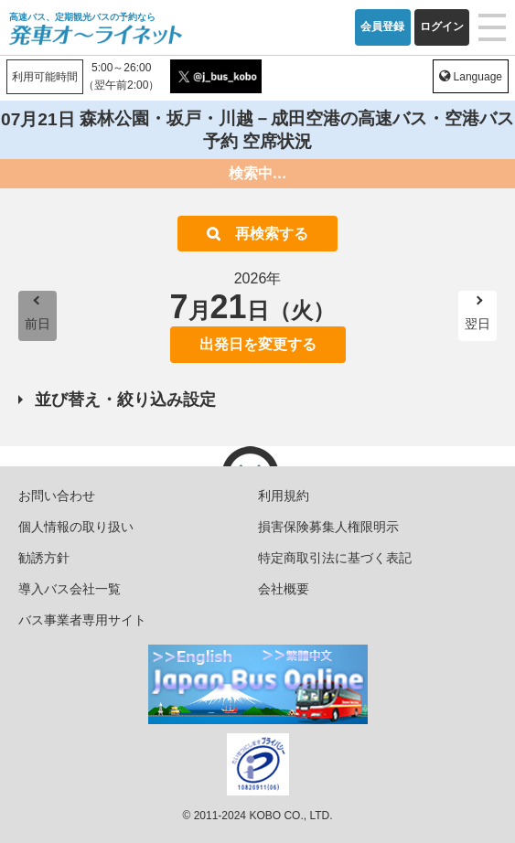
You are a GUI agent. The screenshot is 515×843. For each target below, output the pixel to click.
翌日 (477, 323)
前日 (37, 323)
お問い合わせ (56, 495)
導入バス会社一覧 (69, 589)
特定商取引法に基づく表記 (335, 557)
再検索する (271, 233)
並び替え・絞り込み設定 (125, 399)
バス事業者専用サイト (82, 620)
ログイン (442, 26)
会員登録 (382, 26)
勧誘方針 (44, 557)
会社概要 (283, 589)
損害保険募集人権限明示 (328, 526)
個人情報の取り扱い (76, 526)
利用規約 (283, 495)
